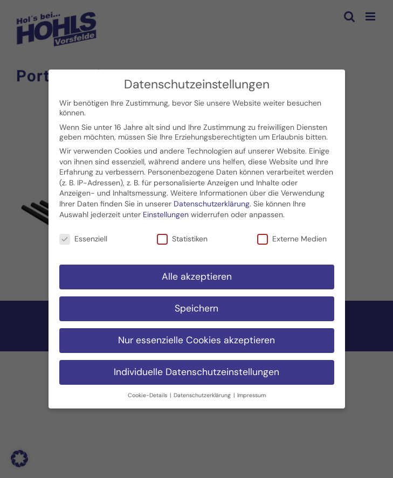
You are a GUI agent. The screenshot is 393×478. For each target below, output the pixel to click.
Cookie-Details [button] (148, 393)
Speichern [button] (196, 306)
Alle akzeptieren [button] (197, 274)
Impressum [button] (251, 393)
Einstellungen (166, 212)
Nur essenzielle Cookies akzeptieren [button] (196, 338)
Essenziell (83, 237)
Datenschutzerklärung (212, 201)
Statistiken (182, 237)
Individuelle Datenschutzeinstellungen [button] (196, 370)
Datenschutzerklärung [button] (203, 393)
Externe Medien (292, 237)
